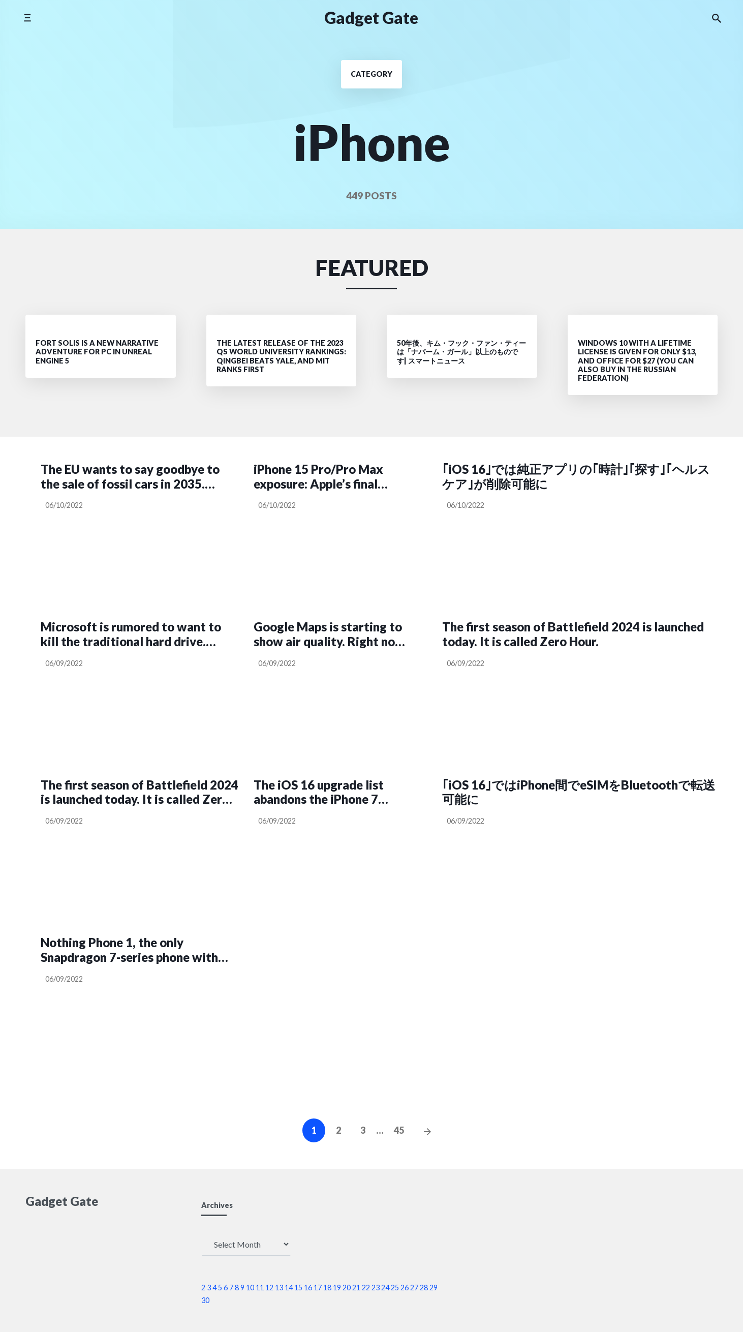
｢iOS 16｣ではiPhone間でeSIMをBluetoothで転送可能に (578, 792)
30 (205, 1300)
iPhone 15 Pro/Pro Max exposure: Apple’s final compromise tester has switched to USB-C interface (318, 477)
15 (298, 1287)
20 (347, 1287)
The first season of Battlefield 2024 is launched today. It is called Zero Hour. (573, 634)
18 (327, 1287)
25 (395, 1287)
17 (318, 1287)
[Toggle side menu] (27, 17)
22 (366, 1287)
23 (376, 1287)
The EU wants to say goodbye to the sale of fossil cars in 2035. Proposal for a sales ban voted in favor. (130, 477)
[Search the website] (716, 18)
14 (289, 1287)
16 (308, 1287)
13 (279, 1287)
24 (385, 1287)
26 (404, 1287)
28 (424, 1287)
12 (269, 1287)
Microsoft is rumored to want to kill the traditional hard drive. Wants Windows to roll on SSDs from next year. (131, 634)
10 (250, 1287)
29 (433, 1287)
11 (260, 1287)
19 (337, 1287)
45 (399, 1130)
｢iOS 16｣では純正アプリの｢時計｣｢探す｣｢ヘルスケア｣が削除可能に (576, 476)
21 (356, 1287)
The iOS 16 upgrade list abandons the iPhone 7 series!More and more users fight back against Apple (330, 792)
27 (414, 1287)
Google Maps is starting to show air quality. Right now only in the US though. (329, 634)
